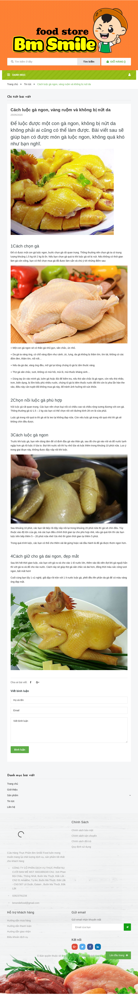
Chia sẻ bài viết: (19, 682)
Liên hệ (11, 807)
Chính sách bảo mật (82, 830)
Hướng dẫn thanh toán (19, 926)
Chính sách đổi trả (81, 841)
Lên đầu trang (118, 955)
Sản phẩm (12, 795)
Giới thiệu (12, 789)
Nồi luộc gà (17, 406)
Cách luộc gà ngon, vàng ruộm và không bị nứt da (61, 109)
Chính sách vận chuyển (84, 835)
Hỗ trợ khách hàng (20, 912)
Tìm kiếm (88, 61)
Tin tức (11, 801)
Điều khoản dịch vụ (17, 937)
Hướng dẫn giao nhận (19, 931)
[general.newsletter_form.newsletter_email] (101, 927)
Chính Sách (80, 822)
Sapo (98, 955)
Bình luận (19, 749)
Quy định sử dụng (81, 846)
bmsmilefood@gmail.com (25, 903)
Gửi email (79, 912)
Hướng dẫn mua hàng (19, 920)
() (118, 61)
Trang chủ (12, 783)
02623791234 (19, 895)
